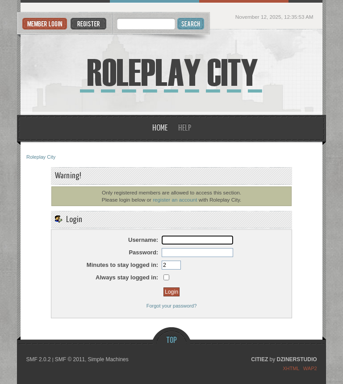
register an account (175, 200)
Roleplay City (171, 72)
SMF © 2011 (70, 359)
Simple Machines (108, 359)
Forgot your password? (171, 305)
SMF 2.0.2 (38, 359)
